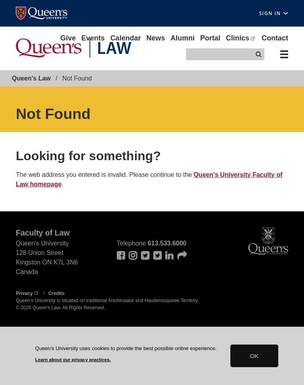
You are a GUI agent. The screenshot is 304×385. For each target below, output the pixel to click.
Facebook (121, 255)
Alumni (183, 38)
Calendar (125, 38)
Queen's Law (31, 78)
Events (93, 38)
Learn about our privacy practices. (73, 359)
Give (68, 38)
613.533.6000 (167, 243)
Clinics (241, 38)
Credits (56, 293)
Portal (210, 38)
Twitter (145, 255)
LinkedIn (170, 255)
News (155, 38)
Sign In (273, 13)
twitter (158, 255)
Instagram (133, 255)
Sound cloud (182, 255)
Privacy (28, 293)
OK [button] (254, 355)
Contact (275, 38)
